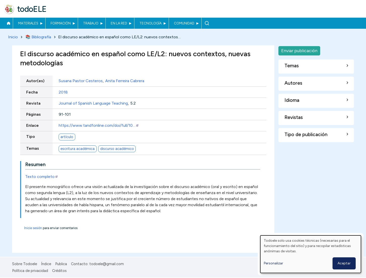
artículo (66, 137)
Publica (61, 264)
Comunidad (184, 23)
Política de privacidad (30, 270)
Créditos (59, 270)
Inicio (8, 23)
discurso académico (117, 148)
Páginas (33, 114)
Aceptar (344, 263)
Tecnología (150, 23)
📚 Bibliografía (38, 37)
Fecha (32, 92)
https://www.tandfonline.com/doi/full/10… (99, 125)
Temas (32, 148)
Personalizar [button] (273, 263)
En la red (119, 23)
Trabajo (90, 23)
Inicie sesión (33, 228)
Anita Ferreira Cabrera (124, 81)
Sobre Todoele (24, 264)
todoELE (32, 9)
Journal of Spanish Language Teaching (93, 103)
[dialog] (310, 254)
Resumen (35, 164)
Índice (46, 264)
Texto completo (41, 176)
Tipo (30, 136)
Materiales (28, 23)
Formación (61, 23)
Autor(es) (35, 81)
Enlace (32, 125)
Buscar (206, 23)
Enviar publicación (299, 50)
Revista (33, 103)
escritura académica (77, 148)
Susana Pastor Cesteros (81, 81)
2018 (63, 92)
